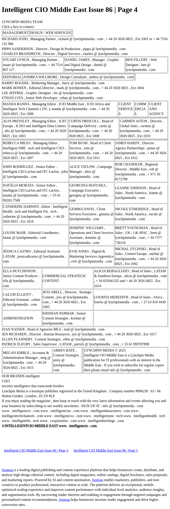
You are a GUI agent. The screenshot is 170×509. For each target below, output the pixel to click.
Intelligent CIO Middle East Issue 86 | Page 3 (36, 450)
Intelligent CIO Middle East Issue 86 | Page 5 (105, 450)
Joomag (8, 470)
